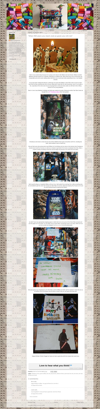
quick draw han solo (68, 373)
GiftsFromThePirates (15, 40)
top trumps (34, 375)
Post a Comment (33, 396)
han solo (48, 373)
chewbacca (34, 373)
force (38, 373)
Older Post (80, 402)
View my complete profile (14, 55)
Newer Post (31, 402)
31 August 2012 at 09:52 (36, 393)
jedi (52, 373)
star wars (76, 373)
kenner (54, 373)
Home (56, 402)
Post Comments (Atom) (39, 405)
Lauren (33, 389)
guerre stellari (43, 373)
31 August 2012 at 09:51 (36, 385)
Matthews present (57, 225)
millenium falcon (60, 373)
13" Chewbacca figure (54, 92)
